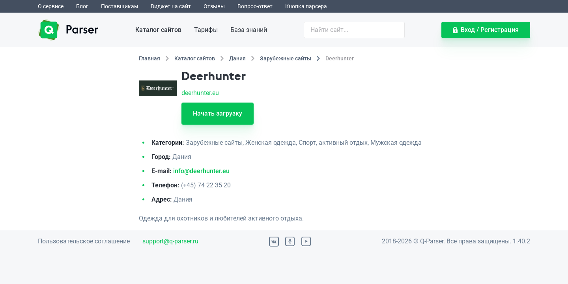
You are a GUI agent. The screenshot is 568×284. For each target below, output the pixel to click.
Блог (82, 6)
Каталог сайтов (158, 30)
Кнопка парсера (306, 6)
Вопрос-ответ (255, 6)
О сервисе (51, 6)
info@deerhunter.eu (201, 171)
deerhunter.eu (200, 93)
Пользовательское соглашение (84, 241)
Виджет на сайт (171, 6)
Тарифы (206, 30)
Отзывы (214, 6)
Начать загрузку (217, 113)
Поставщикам (119, 6)
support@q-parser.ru (170, 241)
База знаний (248, 30)
